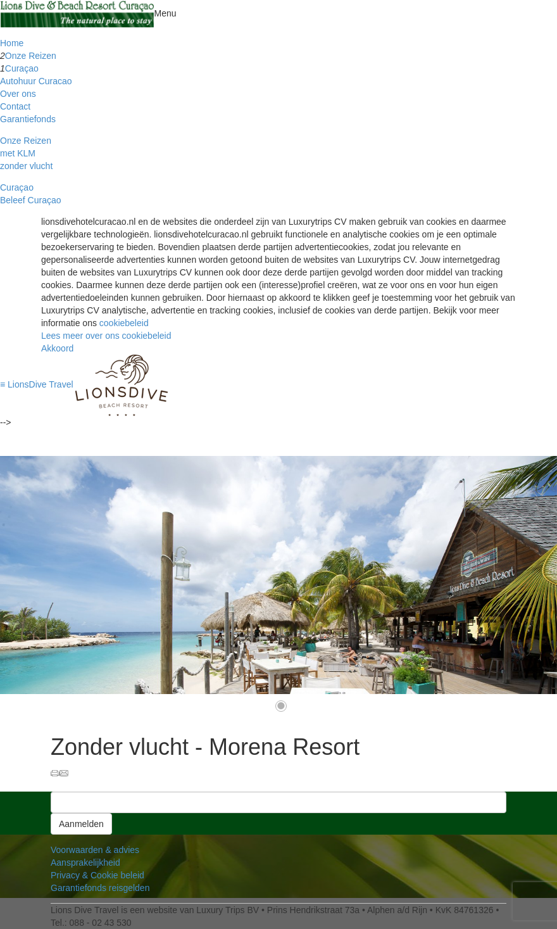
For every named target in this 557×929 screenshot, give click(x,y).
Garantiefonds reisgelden (100, 888)
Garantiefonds (28, 119)
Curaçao (22, 68)
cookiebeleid (124, 323)
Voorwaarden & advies (95, 850)
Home (11, 43)
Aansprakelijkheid (85, 862)
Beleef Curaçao (30, 200)
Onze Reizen (30, 56)
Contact (15, 106)
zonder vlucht (26, 166)
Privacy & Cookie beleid (97, 875)
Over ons (18, 94)
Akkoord (57, 348)
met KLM (17, 153)
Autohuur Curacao (36, 81)
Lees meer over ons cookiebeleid (106, 336)
